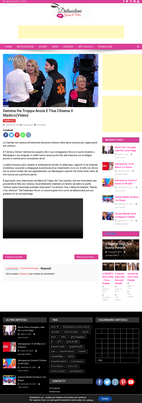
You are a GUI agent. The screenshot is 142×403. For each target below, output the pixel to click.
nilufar (71, 356)
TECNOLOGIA (105, 46)
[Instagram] (115, 382)
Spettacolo (9, 120)
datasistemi (28, 125)
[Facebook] (99, 382)
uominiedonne (76, 371)
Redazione (54, 391)
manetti (82, 351)
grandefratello (76, 346)
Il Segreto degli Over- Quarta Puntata (119, 245)
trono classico (57, 366)
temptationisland (59, 361)
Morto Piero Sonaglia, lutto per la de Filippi (125, 149)
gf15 (59, 341)
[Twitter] (107, 382)
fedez (63, 337)
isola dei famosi (67, 351)
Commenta (41, 125)
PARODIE (68, 46)
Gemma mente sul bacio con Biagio (126, 198)
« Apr (99, 360)
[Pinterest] (123, 382)
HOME (8, 46)
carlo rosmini (120, 158)
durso (53, 337)
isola (53, 351)
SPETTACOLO (85, 46)
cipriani (85, 332)
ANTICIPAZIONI (25, 46)
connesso (24, 273)
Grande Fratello (58, 346)
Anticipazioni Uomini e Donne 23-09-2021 (125, 182)
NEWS (55, 46)
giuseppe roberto (121, 174)
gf (52, 341)
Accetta (105, 398)
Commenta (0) (12, 268)
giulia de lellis (72, 341)
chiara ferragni (71, 332)
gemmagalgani (78, 337)
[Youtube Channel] (131, 382)
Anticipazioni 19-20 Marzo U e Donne (124, 165)
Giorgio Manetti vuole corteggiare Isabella (125, 215)
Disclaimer (54, 388)
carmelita (55, 332)
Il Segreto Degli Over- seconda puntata (120, 279)
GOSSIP (43, 46)
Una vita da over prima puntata (132, 277)
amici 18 (55, 327)
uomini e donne (58, 371)
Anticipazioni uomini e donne (76, 327)
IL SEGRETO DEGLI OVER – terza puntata (108, 279)
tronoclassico (77, 361)
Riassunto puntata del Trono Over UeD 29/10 (87, 257)
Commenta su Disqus (29, 268)
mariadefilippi (57, 356)
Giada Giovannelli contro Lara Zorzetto (17, 257)
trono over (72, 366)
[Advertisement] (71, 31)
